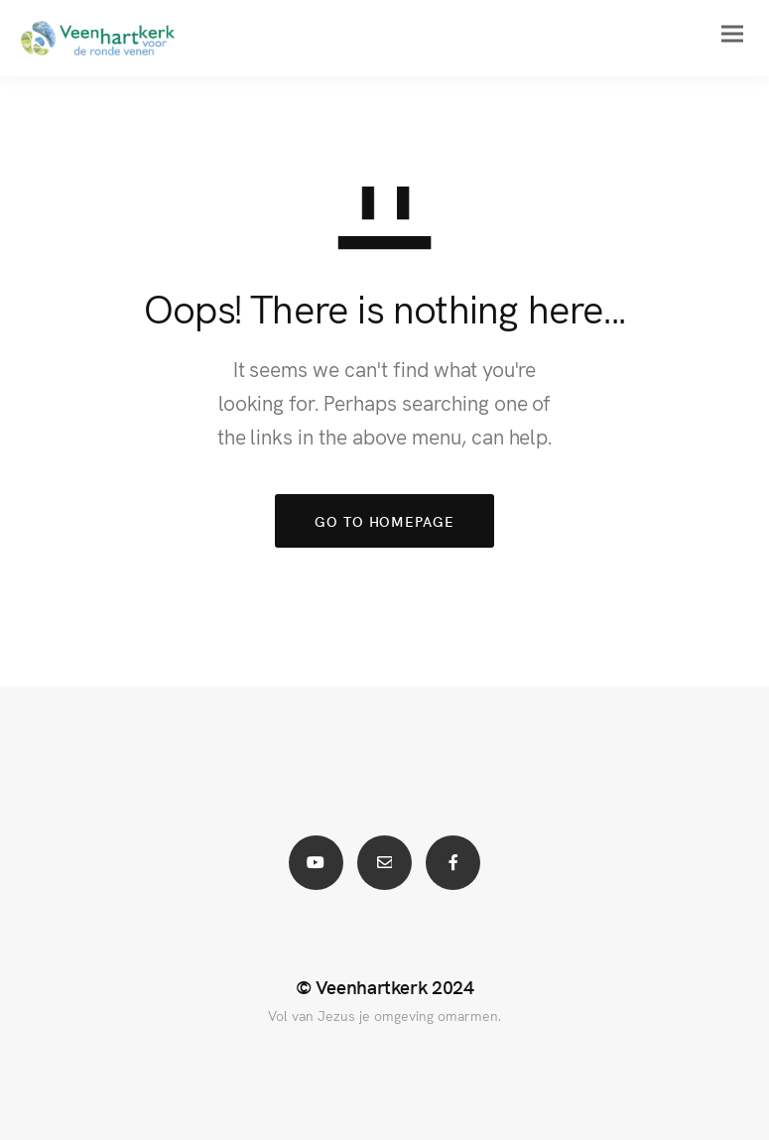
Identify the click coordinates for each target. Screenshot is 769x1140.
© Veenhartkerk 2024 (385, 986)
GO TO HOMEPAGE (384, 521)
